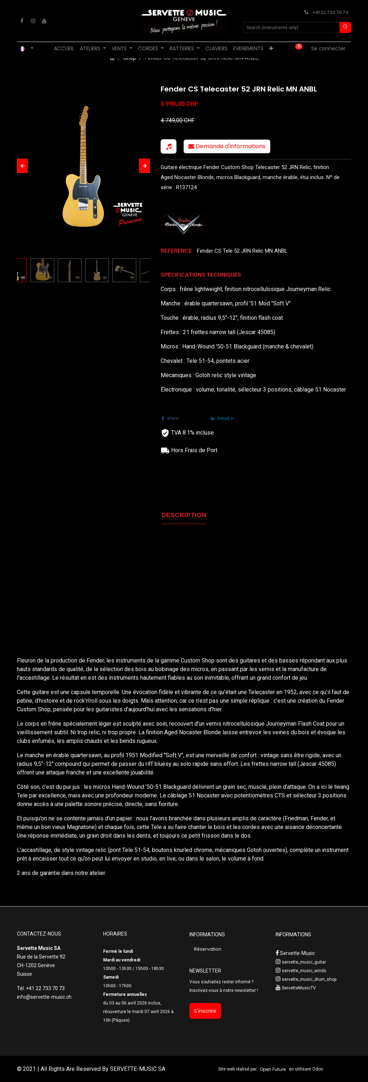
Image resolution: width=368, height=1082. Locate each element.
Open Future (273, 1069)
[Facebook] (22, 21)
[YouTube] (44, 21)
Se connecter (328, 48)
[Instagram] (33, 21)
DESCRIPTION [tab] (184, 515)
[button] (22, 166)
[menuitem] (64, 48)
